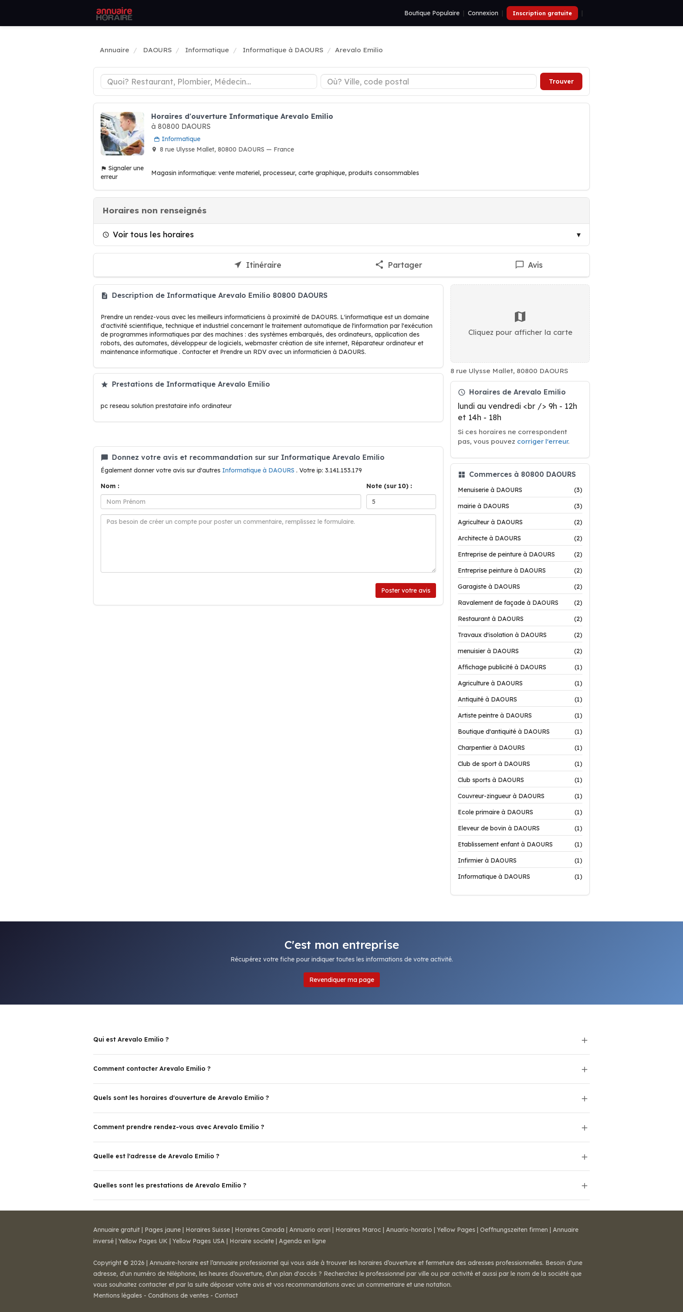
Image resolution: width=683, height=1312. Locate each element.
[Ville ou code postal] (429, 81)
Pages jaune (163, 1230)
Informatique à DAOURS (259, 470)
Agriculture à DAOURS (520, 683)
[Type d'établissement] (209, 81)
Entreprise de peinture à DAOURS (520, 554)
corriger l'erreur (542, 441)
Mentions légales (117, 1295)
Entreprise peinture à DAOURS (520, 570)
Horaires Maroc (358, 1230)
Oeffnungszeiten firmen (514, 1230)
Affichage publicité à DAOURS (520, 667)
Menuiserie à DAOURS (520, 490)
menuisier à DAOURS (520, 651)
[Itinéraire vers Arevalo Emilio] (257, 265)
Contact (226, 1295)
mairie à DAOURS (520, 506)
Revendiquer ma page (341, 980)
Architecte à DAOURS (520, 538)
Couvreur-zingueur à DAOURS (520, 796)
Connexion (483, 13)
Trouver (561, 81)
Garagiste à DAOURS (520, 586)
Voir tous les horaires (148, 234)
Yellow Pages (456, 1230)
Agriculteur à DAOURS (520, 522)
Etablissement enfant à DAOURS (520, 844)
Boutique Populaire (432, 13)
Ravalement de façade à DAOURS (520, 602)
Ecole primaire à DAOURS (520, 812)
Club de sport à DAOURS (520, 763)
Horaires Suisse (208, 1230)
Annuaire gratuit (116, 1230)
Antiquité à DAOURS (520, 699)
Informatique (177, 139)
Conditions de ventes (178, 1295)
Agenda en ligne (302, 1241)
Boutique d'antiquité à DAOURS (520, 731)
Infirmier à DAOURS (520, 860)
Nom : (110, 486)
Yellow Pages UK (143, 1241)
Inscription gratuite (542, 13)
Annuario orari (310, 1230)
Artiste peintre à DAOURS (520, 715)
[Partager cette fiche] (398, 265)
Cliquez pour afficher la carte (520, 323)
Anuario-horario (409, 1230)
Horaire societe (252, 1241)
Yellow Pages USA (198, 1241)
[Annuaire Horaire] (113, 13)
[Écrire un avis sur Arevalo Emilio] (529, 265)
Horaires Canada (259, 1230)
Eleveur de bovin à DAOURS (520, 828)
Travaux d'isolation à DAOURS (520, 635)
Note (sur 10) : (389, 486)
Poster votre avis (405, 590)
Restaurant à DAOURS (520, 618)
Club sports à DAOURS (520, 780)
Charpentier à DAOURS (520, 747)
